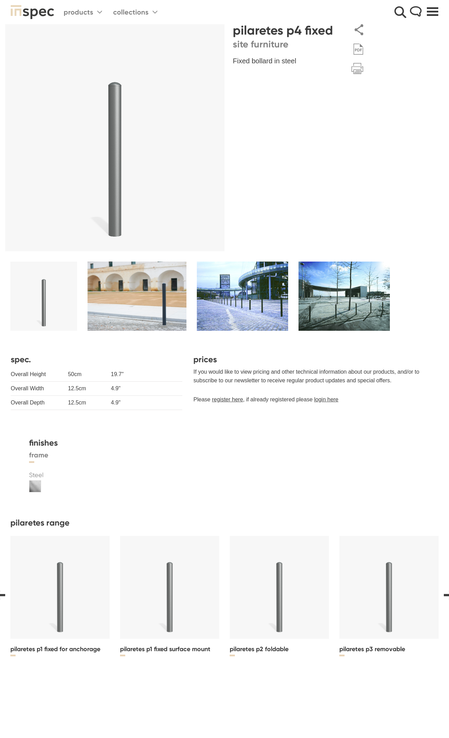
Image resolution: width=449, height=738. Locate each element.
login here (326, 399)
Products (83, 12)
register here (227, 399)
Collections (135, 12)
